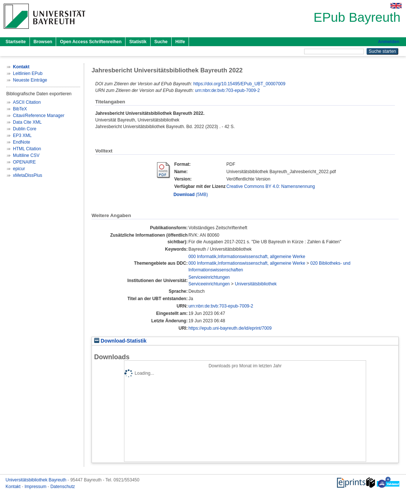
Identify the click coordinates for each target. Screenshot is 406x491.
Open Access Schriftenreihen (90, 41)
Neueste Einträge (30, 80)
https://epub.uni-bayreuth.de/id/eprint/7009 (230, 328)
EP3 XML (22, 135)
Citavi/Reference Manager (38, 115)
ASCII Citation (27, 102)
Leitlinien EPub (27, 73)
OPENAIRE (24, 162)
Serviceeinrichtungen (209, 277)
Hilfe (180, 41)
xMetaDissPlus (27, 175)
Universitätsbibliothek (255, 283)
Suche (161, 41)
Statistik (138, 41)
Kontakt (14, 486)
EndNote (21, 142)
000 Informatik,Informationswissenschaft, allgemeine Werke (246, 256)
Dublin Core (24, 128)
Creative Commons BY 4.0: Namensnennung (270, 186)
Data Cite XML (27, 122)
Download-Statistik (120, 341)
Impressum (36, 486)
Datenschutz (62, 486)
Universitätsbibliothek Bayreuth (37, 480)
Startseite (16, 41)
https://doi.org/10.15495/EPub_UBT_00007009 (239, 83)
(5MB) (190, 194)
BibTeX (20, 108)
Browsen (43, 41)
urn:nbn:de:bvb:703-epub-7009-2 (227, 90)
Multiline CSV (26, 155)
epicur (19, 168)
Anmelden (388, 41)
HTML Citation (27, 148)
